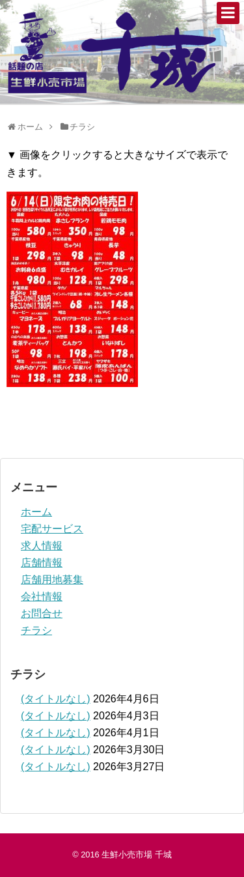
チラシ (36, 630)
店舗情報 (41, 562)
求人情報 (41, 545)
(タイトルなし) (55, 698)
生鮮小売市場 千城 (137, 854)
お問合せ (41, 613)
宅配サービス (52, 528)
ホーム (36, 511)
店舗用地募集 (52, 579)
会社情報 (41, 596)
